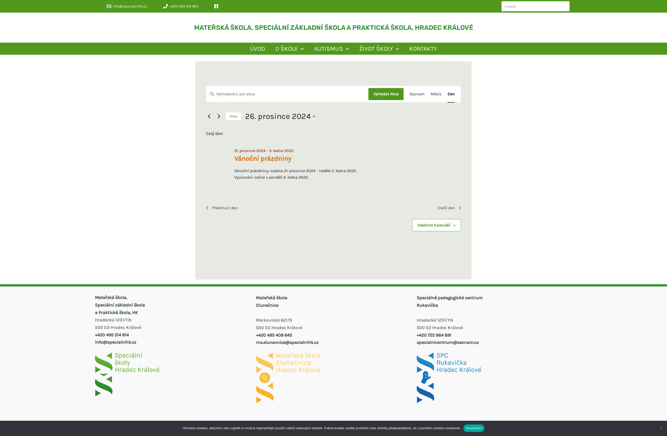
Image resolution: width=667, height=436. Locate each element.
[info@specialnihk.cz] (127, 6)
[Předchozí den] (209, 120)
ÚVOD (218, 50)
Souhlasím (474, 428)
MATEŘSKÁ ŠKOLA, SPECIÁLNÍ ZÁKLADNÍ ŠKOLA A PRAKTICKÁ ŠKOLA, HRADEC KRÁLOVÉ (333, 28)
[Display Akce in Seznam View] (417, 97)
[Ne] (660, 428)
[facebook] (217, 6)
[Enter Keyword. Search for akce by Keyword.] (287, 97)
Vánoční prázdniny (262, 162)
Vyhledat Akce (386, 97)
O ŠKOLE (268, 50)
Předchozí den (223, 212)
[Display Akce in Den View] (451, 97)
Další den (448, 212)
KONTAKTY (454, 50)
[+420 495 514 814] (180, 6)
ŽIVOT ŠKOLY (393, 50)
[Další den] (219, 120)
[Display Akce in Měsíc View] (436, 97)
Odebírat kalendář (433, 230)
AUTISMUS (327, 50)
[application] (279, 50)
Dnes (233, 120)
